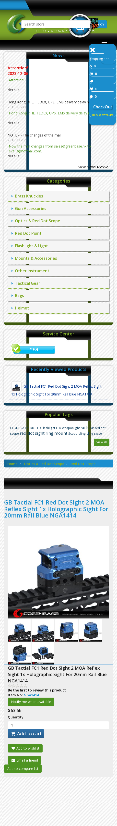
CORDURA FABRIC (22, 428)
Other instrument (30, 270)
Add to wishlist (25, 748)
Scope (73, 433)
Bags (18, 295)
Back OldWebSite (102, 115)
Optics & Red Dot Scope (36, 220)
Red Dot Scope (83, 463)
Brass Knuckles (27, 196)
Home (12, 463)
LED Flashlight (45, 428)
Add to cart (26, 734)
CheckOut (102, 107)
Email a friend (24, 760)
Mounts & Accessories (34, 258)
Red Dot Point (27, 233)
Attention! (18, 68)
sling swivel (94, 433)
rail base (87, 427)
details (13, 89)
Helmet (20, 308)
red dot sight (32, 433)
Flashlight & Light (30, 245)
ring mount (56, 433)
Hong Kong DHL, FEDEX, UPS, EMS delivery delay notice (52, 102)
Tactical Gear (26, 283)
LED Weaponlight (68, 428)
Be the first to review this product (37, 690)
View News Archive (93, 167)
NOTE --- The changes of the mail (34, 135)
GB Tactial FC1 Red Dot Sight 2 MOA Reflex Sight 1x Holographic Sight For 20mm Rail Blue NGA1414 (56, 389)
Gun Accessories (29, 208)
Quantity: (16, 717)
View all (101, 442)
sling (82, 433)
